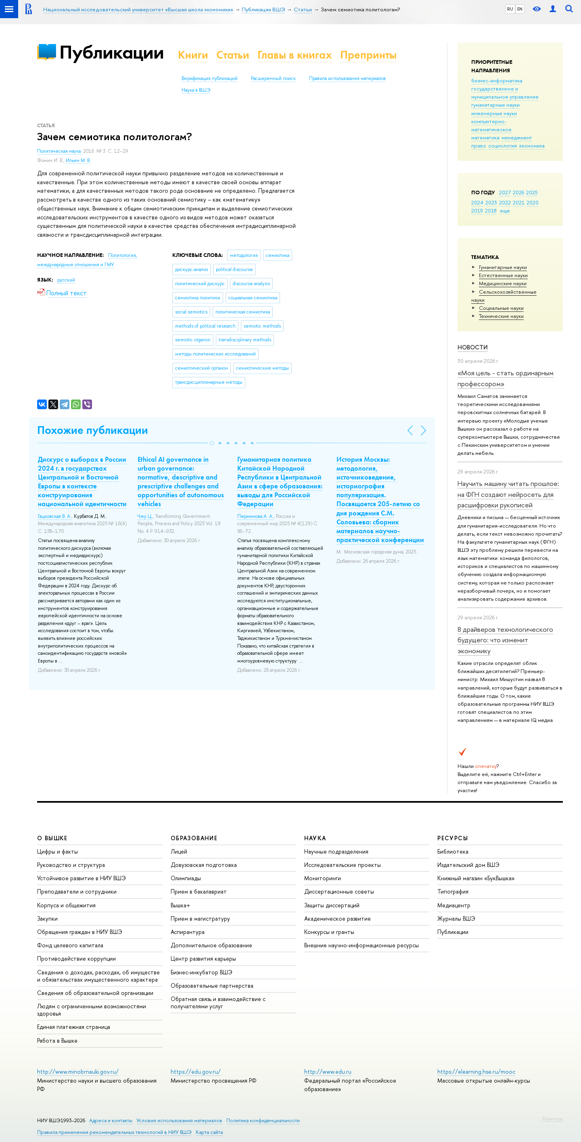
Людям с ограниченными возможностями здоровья (91, 1009)
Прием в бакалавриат (199, 891)
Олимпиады (186, 878)
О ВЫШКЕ (52, 838)
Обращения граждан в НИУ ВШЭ (79, 932)
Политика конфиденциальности (263, 1120)
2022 (505, 202)
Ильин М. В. (78, 160)
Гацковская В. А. (54, 516)
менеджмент (517, 137)
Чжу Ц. (145, 516)
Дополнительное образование (211, 945)
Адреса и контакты (110, 1120)
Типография (452, 891)
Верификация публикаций (210, 78)
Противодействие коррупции (76, 958)
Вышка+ (180, 905)
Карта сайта (209, 1132)
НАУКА (315, 838)
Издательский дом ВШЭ (468, 865)
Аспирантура (188, 932)
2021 (519, 202)
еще (505, 210)
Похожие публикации (92, 430)
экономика (532, 145)
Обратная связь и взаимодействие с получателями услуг (218, 1002)
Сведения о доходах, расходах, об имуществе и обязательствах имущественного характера (98, 975)
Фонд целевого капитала (70, 945)
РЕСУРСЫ (452, 838)
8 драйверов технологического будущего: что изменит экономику (505, 640)
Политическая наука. (60, 151)
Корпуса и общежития (66, 905)
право (478, 145)
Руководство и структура (71, 865)
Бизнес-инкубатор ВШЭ (201, 972)
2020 (533, 202)
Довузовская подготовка (204, 865)
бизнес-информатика (496, 80)
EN (519, 9)
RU (510, 9)
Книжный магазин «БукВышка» (476, 878)
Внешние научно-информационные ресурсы (361, 945)
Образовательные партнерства (212, 985)
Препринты (368, 55)
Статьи (232, 55)
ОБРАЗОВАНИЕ (194, 838)
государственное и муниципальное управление (505, 92)
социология (502, 145)
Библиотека (452, 851)
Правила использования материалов (347, 78)
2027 (505, 192)
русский (66, 280)
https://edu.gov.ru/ (196, 1071)
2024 (477, 202)
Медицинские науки (503, 283)
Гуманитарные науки (503, 267)
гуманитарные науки (495, 104)
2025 (532, 192)
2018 (491, 210)
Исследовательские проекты (342, 865)
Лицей (179, 851)
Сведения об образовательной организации (95, 993)
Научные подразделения (336, 851)
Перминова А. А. (255, 516)
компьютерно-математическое (491, 125)
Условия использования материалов (179, 1120)
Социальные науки (501, 307)
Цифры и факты (57, 851)
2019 (477, 210)
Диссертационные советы (339, 891)
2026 (518, 192)
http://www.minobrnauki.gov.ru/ (78, 1071)
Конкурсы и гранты (329, 932)
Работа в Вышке (57, 1040)
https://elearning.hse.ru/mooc (476, 1071)
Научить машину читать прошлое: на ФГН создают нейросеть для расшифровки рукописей (508, 494)
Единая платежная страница (73, 1027)
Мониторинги (322, 878)
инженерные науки (494, 113)
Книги (193, 55)
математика (485, 137)
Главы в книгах (294, 55)
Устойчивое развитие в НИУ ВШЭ (81, 878)
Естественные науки (503, 275)
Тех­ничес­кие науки (501, 316)
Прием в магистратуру (200, 918)
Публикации (111, 52)
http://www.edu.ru (327, 1071)
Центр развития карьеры (203, 958)
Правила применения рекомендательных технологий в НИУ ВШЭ (114, 1132)
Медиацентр (453, 905)
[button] (212, 443)
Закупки (47, 918)
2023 (491, 202)
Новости (473, 347)
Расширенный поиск (273, 78)
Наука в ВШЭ (196, 90)
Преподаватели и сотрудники (77, 891)
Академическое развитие (337, 918)
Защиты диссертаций (331, 905)
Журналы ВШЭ (456, 918)
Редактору (552, 1118)
